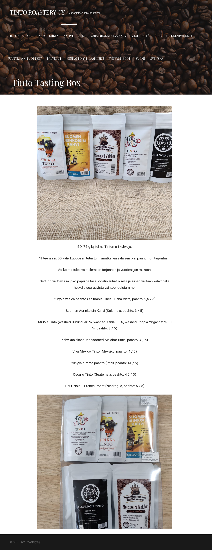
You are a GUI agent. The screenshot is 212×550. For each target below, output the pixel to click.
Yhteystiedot (119, 58)
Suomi (140, 58)
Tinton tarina (19, 36)
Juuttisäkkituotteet (25, 58)
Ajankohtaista (47, 36)
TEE (83, 36)
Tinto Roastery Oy (37, 12)
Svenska (156, 58)
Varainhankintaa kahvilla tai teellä (120, 36)
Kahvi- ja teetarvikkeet (173, 36)
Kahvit (69, 36)
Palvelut (54, 58)
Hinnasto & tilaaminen (85, 58)
